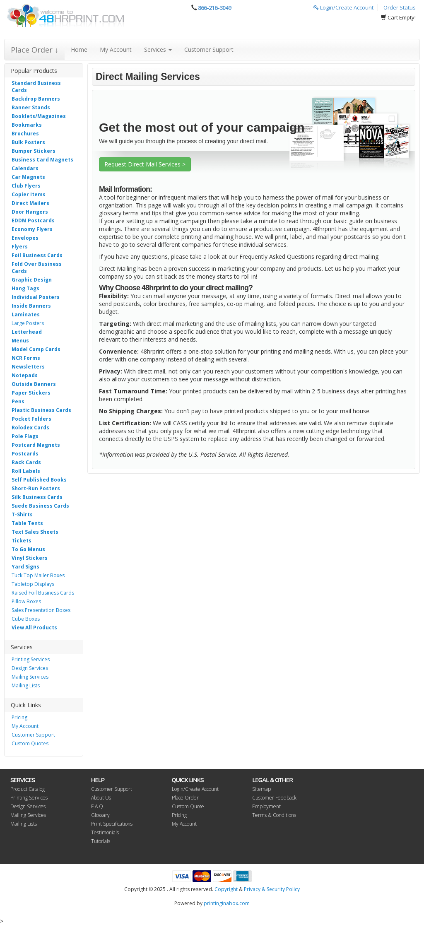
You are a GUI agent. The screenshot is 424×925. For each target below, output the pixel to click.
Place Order (185, 797)
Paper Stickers (31, 392)
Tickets (21, 540)
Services (158, 49)
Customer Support (209, 49)
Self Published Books (39, 479)
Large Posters (28, 323)
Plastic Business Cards (41, 410)
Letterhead (27, 331)
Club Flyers (26, 185)
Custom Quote (188, 806)
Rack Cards (26, 462)
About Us (101, 797)
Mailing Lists (26, 685)
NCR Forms (26, 357)
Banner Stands (31, 107)
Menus (20, 340)
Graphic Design (32, 279)
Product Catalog (27, 789)
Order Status (399, 7)
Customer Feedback (274, 797)
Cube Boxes (26, 618)
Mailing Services (30, 676)
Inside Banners (31, 305)
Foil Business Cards (37, 255)
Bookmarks (27, 124)
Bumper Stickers (33, 150)
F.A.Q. (97, 806)
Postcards (25, 453)
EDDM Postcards (33, 220)
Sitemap (261, 789)
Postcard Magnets (36, 444)
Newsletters (28, 366)
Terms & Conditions (274, 815)
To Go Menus (28, 549)
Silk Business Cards (37, 497)
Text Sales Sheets (35, 531)
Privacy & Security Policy (272, 889)
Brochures (25, 133)
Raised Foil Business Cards (43, 592)
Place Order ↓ (34, 50)
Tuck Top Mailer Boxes (38, 575)
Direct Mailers (30, 203)
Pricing (19, 717)
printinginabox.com (227, 903)
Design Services (30, 668)
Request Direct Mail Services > (145, 164)
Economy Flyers (32, 229)
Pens (18, 401)
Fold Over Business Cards (37, 267)
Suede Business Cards (40, 505)
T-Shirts (22, 514)
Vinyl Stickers (30, 557)
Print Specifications (111, 823)
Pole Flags (25, 436)
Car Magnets (28, 177)
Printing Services (31, 659)
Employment (266, 806)
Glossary (100, 815)
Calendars (25, 168)
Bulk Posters (28, 142)
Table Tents (27, 523)
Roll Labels (26, 471)
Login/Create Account (343, 7)
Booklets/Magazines (39, 116)
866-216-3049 (214, 8)
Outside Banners (34, 384)
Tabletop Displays (33, 584)
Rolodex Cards (30, 427)
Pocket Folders (31, 418)
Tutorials (100, 841)
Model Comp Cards (36, 349)
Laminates (26, 314)
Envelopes (25, 237)
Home (79, 49)
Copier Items (29, 194)
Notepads (25, 375)
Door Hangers (30, 211)
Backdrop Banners (36, 98)
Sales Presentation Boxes (41, 610)
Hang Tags (25, 288)
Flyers (20, 246)
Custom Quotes (30, 743)
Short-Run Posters (36, 488)
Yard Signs (25, 566)
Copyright (226, 889)
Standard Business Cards (36, 86)
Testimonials (105, 832)
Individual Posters (36, 297)
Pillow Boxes (26, 601)
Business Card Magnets (42, 159)
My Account (116, 49)
